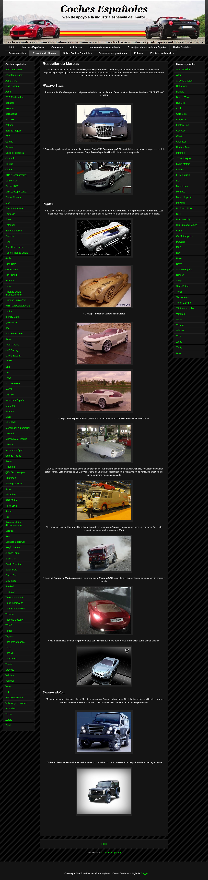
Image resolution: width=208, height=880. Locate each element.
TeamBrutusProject (15, 608)
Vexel (8, 686)
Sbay (179, 264)
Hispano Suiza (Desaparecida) (13, 293)
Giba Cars (10, 264)
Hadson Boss (183, 147)
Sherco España (184, 269)
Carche (9, 141)
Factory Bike (182, 125)
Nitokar (9, 444)
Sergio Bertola (12, 547)
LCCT (8, 361)
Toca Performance (15, 642)
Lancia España (13, 355)
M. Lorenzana (12, 383)
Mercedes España (15, 400)
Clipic (179, 108)
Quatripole (10, 478)
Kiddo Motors (183, 164)
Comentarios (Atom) (111, 852)
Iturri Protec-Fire (13, 333)
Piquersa (10, 466)
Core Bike (181, 113)
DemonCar (11, 180)
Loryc (8, 378)
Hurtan (9, 311)
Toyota (8, 664)
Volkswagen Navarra (16, 703)
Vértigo (180, 330)
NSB (178, 214)
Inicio (12, 47)
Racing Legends (13, 483)
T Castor (9, 592)
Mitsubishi (10, 422)
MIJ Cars (10, 405)
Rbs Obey (10, 494)
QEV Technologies (15, 472)
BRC (7, 136)
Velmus (180, 325)
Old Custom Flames (186, 225)
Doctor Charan (13, 197)
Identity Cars (12, 316)
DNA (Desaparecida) (16, 191)
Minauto (9, 411)
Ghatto (179, 136)
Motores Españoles (33, 47)
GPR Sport (11, 275)
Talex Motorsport (14, 597)
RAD (178, 247)
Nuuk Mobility (183, 219)
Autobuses (76, 47)
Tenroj (8, 630)
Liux (7, 372)
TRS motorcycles (185, 308)
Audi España (12, 86)
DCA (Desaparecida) (16, 175)
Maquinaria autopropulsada (104, 47)
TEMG (8, 625)
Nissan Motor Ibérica (16, 439)
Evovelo (9, 236)
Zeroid (8, 719)
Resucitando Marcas (44, 53)
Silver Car (10, 558)
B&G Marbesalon (14, 97)
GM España (11, 269)
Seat (7, 536)
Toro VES (10, 653)
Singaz (179, 280)
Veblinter (10, 675)
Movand (9, 433)
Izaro (8, 339)
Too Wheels (182, 297)
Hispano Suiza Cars (15, 300)
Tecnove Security (14, 619)
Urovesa (9, 669)
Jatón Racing (12, 344)
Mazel (8, 389)
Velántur (9, 680)
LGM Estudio (183, 175)
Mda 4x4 (10, 394)
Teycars (9, 636)
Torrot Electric (183, 302)
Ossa (179, 230)
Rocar (8, 511)
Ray (178, 252)
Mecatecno (182, 186)
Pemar (8, 461)
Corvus (9, 164)
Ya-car (8, 714)
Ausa (8, 91)
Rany (8, 489)
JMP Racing (11, 350)
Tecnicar (9, 614)
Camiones (57, 47)
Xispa (179, 341)
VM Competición (14, 697)
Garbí (8, 258)
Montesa (180, 191)
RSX (7, 517)
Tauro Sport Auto (14, 603)
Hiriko (8, 286)
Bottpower (181, 86)
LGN (178, 180)
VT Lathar (10, 708)
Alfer (178, 75)
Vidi (7, 692)
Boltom (9, 125)
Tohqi (179, 291)
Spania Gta (11, 569)
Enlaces (138, 53)
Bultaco (180, 91)
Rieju (179, 258)
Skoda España (13, 564)
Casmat (9, 147)
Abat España (183, 69)
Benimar (9, 108)
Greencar (181, 141)
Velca (179, 319)
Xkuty (179, 347)
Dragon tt (181, 119)
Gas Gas (181, 130)
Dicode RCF (11, 186)
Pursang (180, 241)
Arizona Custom (184, 80)
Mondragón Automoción (17, 428)
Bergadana (11, 113)
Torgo (8, 647)
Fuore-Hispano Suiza (16, 252)
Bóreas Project (13, 130)
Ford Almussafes (14, 247)
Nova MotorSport (14, 450)
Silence (180, 275)
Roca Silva (11, 505)
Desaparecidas (17, 53)
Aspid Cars (11, 80)
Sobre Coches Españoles (77, 53)
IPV (7, 327)
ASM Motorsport (13, 75)
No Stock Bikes (184, 208)
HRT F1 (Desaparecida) (17, 305)
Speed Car (11, 575)
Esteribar (10, 225)
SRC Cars (10, 580)
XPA (178, 353)
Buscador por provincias (113, 53)
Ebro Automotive (14, 208)
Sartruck (9, 530)
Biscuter (9, 119)
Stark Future (182, 286)
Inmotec (180, 152)
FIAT (7, 241)
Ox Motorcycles (184, 236)
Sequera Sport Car (15, 541)
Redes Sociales (182, 47)
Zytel (7, 725)
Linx (7, 366)
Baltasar (9, 102)
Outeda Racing (13, 455)
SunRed (9, 586)
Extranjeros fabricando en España (147, 47)
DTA (7, 202)
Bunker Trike (183, 97)
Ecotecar (10, 214)
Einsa (8, 219)
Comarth (10, 158)
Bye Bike (181, 102)
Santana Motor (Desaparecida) (13, 524)
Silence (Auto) (12, 553)
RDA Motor (11, 500)
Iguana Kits (11, 322)
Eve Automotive (13, 230)
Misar (8, 416)
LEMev (180, 169)
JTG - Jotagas (183, 158)
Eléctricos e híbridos (162, 53)
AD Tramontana (13, 69)
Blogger (144, 873)
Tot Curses (11, 658)
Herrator (9, 280)
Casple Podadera (14, 152)
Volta (178, 336)
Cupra (8, 169)
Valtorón (180, 314)
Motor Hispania (184, 197)
